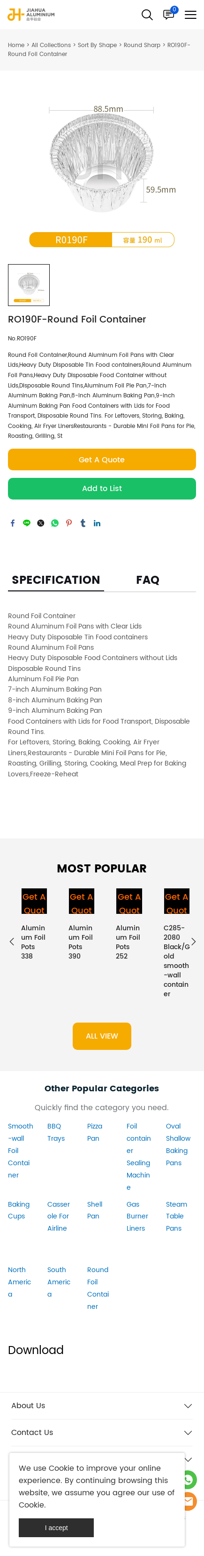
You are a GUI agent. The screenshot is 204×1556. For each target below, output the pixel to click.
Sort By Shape (97, 45)
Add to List (102, 489)
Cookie (61, 1468)
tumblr (83, 523)
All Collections (51, 45)
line (26, 523)
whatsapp (55, 523)
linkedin (97, 523)
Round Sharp (142, 45)
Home (16, 45)
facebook (12, 523)
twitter (40, 523)
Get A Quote (102, 460)
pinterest (69, 523)
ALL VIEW (102, 1036)
